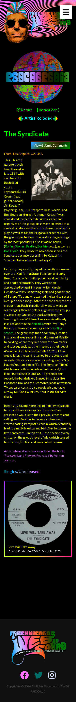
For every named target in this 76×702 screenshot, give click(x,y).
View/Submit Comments (51, 145)
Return (24, 110)
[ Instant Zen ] (48, 110)
